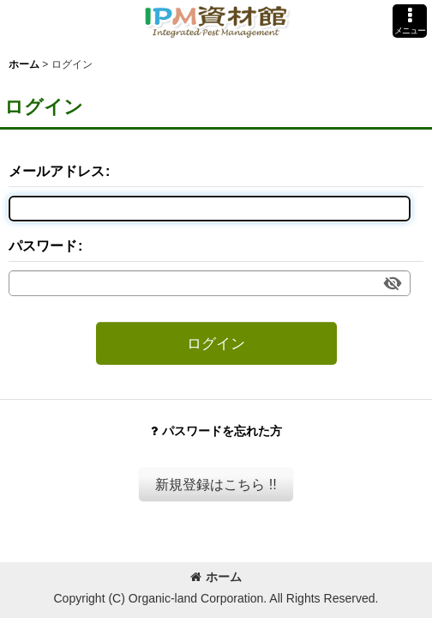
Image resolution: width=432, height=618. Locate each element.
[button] (410, 21)
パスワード (43, 245)
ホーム (216, 577)
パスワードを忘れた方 (216, 431)
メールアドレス (57, 171)
